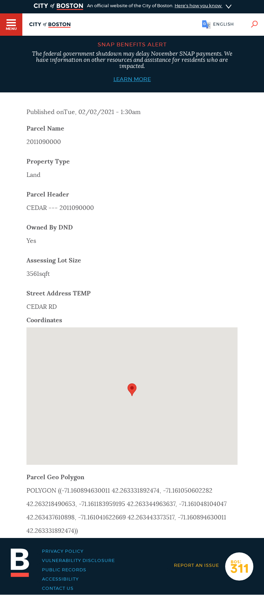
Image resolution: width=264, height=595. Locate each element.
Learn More (132, 79)
